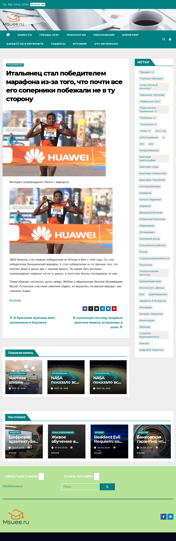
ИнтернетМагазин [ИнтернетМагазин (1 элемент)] (149, 150)
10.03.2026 (146, 447)
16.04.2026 (18, 447)
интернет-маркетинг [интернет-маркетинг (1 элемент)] (151, 314)
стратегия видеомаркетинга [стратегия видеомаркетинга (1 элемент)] (149, 335)
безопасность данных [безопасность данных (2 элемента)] (151, 287)
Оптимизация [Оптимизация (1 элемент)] (147, 232)
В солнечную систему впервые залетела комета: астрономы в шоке (98, 322)
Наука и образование (63, 432)
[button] (163, 39)
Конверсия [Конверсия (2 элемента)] (145, 193)
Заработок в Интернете (24, 43)
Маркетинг (130, 34)
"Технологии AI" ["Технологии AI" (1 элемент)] (148, 124)
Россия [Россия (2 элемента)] (143, 251)
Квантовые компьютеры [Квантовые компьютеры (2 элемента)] (153, 173)
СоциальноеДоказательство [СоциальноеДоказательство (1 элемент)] (155, 258)
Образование (104, 34)
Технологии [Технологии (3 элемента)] (145, 265)
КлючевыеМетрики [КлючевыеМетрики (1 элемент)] (149, 186)
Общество (15, 432)
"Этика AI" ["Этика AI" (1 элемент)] (145, 131)
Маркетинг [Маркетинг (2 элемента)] (145, 206)
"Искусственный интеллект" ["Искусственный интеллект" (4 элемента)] (148, 87)
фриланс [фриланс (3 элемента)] (144, 343)
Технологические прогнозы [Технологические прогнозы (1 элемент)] (148, 273)
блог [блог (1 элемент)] (142, 294)
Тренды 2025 (49, 34)
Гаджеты (58, 43)
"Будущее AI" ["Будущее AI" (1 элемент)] (146, 72)
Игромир (80, 43)
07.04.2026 (61, 447)
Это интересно (106, 43)
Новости (25, 34)
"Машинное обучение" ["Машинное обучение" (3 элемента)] (152, 95)
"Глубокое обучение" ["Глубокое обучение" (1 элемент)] (151, 78)
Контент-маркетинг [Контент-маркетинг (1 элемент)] (150, 199)
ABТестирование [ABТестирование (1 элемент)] (148, 137)
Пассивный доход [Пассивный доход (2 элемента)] (149, 238)
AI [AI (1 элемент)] (163, 137)
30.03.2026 (104, 447)
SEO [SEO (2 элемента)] (151, 144)
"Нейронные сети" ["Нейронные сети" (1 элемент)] (149, 101)
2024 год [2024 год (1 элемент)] (160, 131)
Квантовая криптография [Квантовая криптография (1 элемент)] (147, 159)
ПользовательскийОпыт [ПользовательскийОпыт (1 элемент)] (152, 245)
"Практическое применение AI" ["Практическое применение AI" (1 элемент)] (148, 109)
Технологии (76, 34)
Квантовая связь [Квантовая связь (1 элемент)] (148, 166)
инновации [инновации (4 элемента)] (145, 307)
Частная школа (17, 380)
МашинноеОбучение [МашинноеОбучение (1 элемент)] (150, 212)
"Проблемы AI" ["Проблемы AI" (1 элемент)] (147, 117)
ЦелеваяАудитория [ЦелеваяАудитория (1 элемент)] (150, 281)
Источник (15, 300)
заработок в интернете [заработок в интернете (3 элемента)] (152, 300)
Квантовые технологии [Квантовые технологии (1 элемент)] (152, 180)
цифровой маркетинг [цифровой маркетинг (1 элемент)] (151, 350)
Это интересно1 (15, 65)
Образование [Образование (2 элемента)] (146, 225)
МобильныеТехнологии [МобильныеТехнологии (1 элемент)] (152, 219)
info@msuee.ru (13, 486)
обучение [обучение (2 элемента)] (144, 327)
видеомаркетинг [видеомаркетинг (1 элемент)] (158, 294)
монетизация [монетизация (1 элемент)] (146, 320)
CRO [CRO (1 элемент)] (141, 144)
